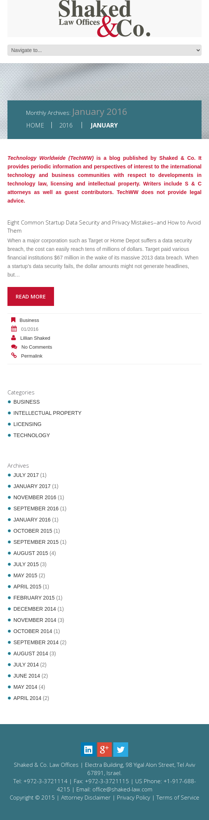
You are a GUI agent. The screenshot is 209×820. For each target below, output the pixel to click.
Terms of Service (177, 797)
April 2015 (27, 587)
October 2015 (32, 531)
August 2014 (30, 653)
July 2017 (26, 475)
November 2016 (34, 497)
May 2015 (25, 575)
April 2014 (27, 698)
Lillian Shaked (35, 338)
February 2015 (34, 598)
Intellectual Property (47, 413)
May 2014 (25, 687)
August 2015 (30, 553)
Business (29, 320)
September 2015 (35, 542)
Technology (31, 435)
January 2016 (32, 520)
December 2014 (34, 609)
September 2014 (35, 642)
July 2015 (26, 564)
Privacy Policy (133, 797)
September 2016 (35, 508)
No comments (37, 347)
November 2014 (34, 620)
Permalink (31, 356)
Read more (31, 296)
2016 (66, 125)
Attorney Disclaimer (86, 797)
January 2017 (32, 486)
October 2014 (32, 631)
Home (35, 125)
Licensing (27, 424)
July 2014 (26, 665)
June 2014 (26, 676)
